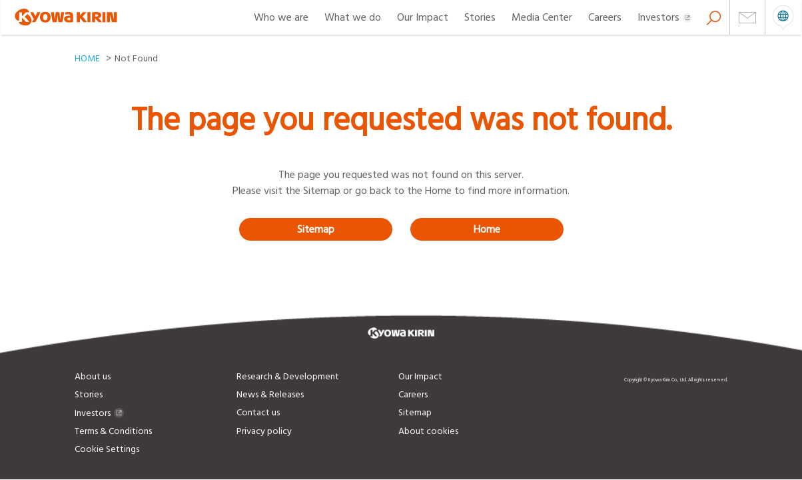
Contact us (258, 412)
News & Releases (270, 394)
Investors (664, 17)
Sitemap (315, 229)
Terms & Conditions (113, 431)
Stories (480, 17)
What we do (352, 17)
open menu (783, 17)
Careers (604, 17)
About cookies (428, 431)
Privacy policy (264, 431)
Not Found (136, 58)
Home (487, 229)
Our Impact (422, 17)
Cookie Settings (107, 449)
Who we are (281, 17)
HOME (87, 58)
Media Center (542, 17)
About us (93, 376)
